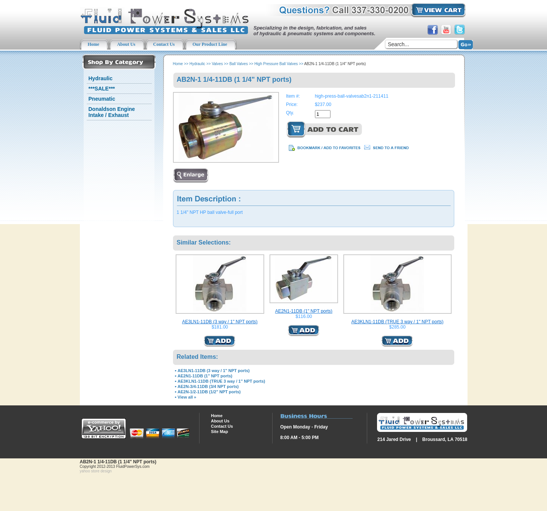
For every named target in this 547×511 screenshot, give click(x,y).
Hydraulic (101, 78)
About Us (220, 421)
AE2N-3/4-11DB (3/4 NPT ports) (208, 386)
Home (178, 64)
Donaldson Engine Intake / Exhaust (112, 112)
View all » (187, 397)
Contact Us (222, 426)
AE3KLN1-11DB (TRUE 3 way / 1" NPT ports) (397, 321)
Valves (217, 64)
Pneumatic (102, 99)
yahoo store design (96, 471)
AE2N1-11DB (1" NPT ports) (303, 311)
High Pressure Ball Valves (276, 64)
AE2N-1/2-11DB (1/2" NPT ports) (209, 391)
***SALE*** (102, 89)
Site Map (219, 431)
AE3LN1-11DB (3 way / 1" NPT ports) (219, 321)
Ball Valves (238, 64)
